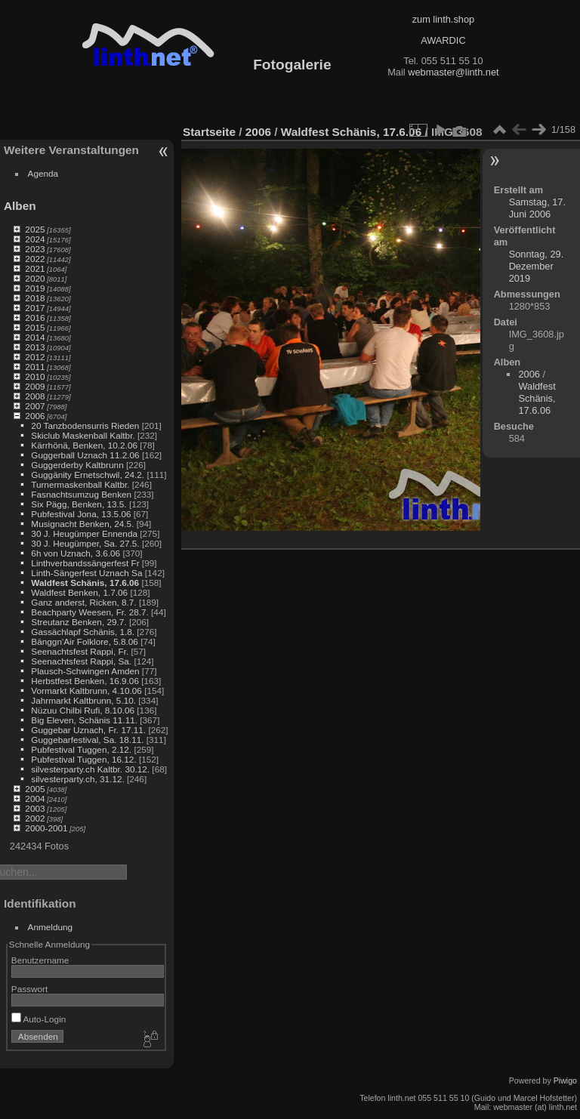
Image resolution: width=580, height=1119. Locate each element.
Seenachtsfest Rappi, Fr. (79, 651)
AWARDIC (443, 40)
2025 (35, 229)
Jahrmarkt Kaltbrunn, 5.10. (83, 700)
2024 (35, 239)
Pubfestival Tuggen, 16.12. (83, 759)
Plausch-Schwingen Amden (85, 671)
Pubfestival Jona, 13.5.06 (81, 514)
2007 (35, 406)
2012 (35, 357)
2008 (35, 396)
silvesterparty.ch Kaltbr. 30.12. (90, 769)
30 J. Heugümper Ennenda (84, 533)
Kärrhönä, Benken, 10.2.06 (84, 445)
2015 (35, 327)
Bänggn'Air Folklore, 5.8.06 (84, 641)
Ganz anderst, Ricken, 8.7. (83, 602)
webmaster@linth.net (453, 72)
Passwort (29, 989)
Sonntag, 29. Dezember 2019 (536, 266)
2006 (35, 416)
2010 (35, 376)
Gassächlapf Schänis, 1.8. (82, 632)
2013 (35, 347)
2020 (35, 278)
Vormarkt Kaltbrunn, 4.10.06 (86, 690)
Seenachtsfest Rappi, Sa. (81, 661)
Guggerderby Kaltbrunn (77, 465)
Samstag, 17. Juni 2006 (537, 208)
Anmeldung (50, 927)
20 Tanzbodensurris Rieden (85, 425)
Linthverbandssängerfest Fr (85, 563)
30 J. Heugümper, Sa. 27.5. (85, 543)
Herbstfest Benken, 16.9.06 (85, 681)
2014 (35, 337)
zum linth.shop (443, 19)
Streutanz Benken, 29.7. (78, 622)
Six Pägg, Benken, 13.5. (78, 504)
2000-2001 (46, 828)
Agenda (43, 173)
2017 (35, 308)
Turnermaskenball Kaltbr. (80, 484)
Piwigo (565, 1080)
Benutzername (40, 960)
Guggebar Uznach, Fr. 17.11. (88, 730)
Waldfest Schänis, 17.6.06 (85, 582)
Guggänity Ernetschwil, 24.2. (87, 474)
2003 (35, 808)
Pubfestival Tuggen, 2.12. (81, 749)
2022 (35, 259)
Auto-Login (38, 1019)
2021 (35, 268)
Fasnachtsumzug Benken (81, 494)
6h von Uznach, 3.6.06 (75, 553)
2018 (35, 298)
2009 (35, 386)
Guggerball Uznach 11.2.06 (85, 455)
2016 (35, 317)
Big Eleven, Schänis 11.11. (84, 720)
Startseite (209, 131)
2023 (35, 249)
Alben (20, 205)
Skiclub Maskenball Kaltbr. (82, 435)
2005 (35, 789)
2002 (35, 818)
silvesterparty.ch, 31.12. (77, 779)
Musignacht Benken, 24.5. (82, 524)
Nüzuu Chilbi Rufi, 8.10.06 (82, 710)
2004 (35, 798)
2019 (35, 288)
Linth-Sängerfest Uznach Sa (86, 573)
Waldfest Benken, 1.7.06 (79, 592)
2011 (35, 366)
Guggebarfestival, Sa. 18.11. (87, 739)
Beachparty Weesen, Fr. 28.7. (89, 612)
